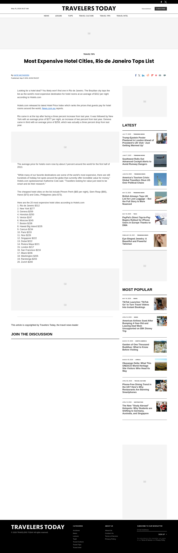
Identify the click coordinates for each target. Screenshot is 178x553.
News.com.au (49, 108)
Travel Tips (89, 54)
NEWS (46, 15)
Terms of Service (111, 536)
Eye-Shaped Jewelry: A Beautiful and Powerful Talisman (134, 241)
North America (141, 341)
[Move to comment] (165, 75)
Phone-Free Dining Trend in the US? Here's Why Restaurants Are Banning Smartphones (136, 388)
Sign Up (161, 534)
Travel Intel (77, 547)
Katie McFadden (21, 75)
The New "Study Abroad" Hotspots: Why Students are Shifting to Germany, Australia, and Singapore (137, 409)
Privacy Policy (110, 539)
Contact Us (109, 533)
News (135, 298)
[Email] (160, 75)
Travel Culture (140, 381)
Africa (138, 360)
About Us (108, 530)
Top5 (75, 539)
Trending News (139, 134)
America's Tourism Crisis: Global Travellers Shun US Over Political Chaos (136, 180)
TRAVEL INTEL (122, 15)
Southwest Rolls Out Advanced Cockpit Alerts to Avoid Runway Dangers (136, 161)
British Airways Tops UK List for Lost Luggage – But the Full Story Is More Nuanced (136, 200)
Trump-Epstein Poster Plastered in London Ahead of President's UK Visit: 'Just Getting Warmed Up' (138, 141)
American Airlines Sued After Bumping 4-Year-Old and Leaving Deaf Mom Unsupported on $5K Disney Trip (137, 325)
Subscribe (160, 9)
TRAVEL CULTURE (86, 15)
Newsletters (146, 9)
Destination (138, 402)
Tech (135, 214)
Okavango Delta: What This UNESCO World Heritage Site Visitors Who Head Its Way (136, 367)
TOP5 (70, 15)
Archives (76, 530)
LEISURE (58, 15)
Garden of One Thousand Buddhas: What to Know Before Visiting (135, 347)
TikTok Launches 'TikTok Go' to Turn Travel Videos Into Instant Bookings (135, 304)
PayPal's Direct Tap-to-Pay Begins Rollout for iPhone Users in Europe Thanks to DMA (136, 221)
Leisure (76, 536)
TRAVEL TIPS (105, 15)
